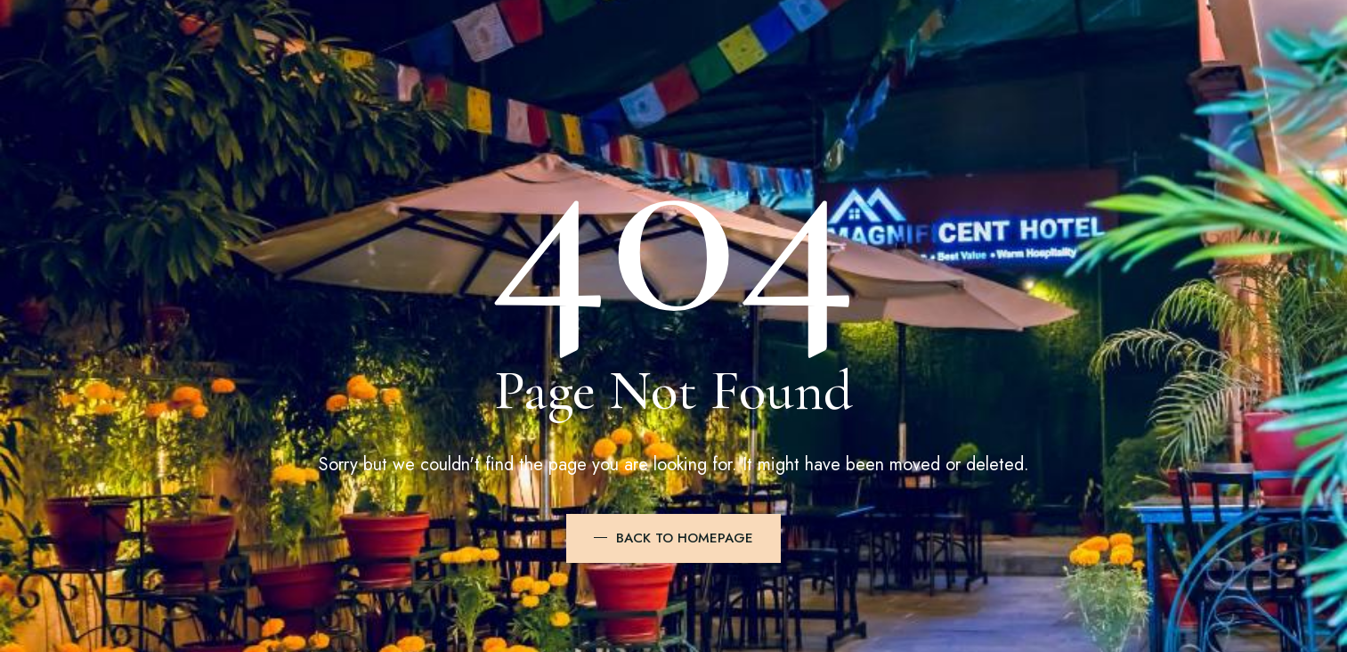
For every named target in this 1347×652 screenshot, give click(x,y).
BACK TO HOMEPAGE (684, 538)
